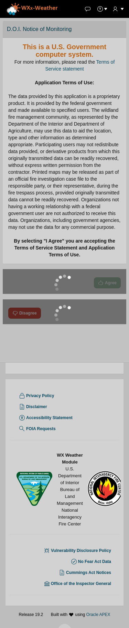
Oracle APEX (98, 618)
